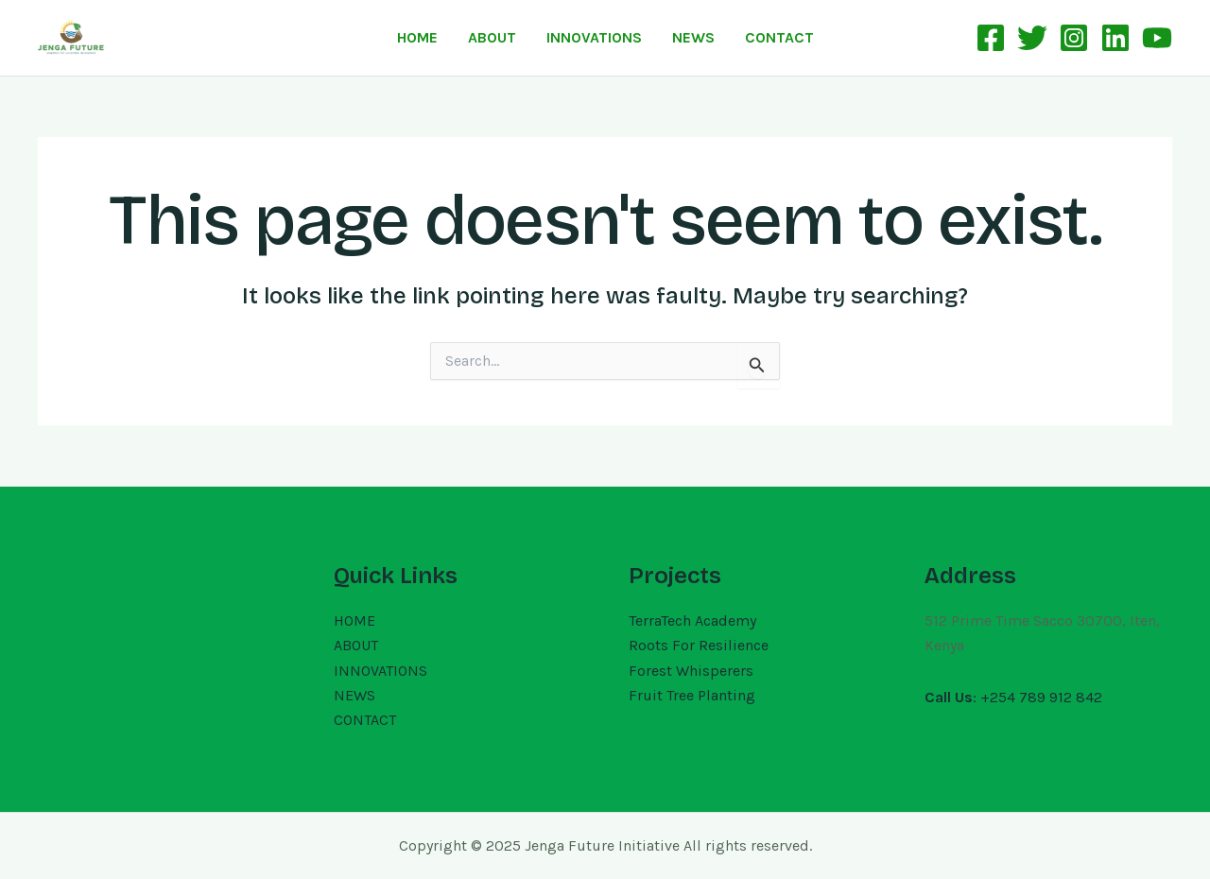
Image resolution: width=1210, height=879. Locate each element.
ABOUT (492, 37)
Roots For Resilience (699, 645)
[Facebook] (991, 38)
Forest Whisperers (691, 671)
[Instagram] (1074, 38)
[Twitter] (1032, 38)
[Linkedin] (1115, 38)
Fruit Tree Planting (692, 695)
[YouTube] (1157, 38)
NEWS (693, 37)
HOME (417, 37)
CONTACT (779, 37)
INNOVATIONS (594, 37)
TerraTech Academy (692, 620)
